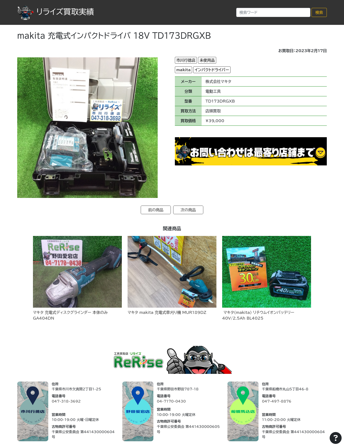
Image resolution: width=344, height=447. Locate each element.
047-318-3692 (66, 401)
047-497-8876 (276, 401)
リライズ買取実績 (55, 12)
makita (183, 70)
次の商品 (188, 210)
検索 (319, 12)
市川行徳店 (185, 60)
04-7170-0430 (171, 401)
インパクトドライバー (212, 70)
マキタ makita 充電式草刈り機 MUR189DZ (167, 312)
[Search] (273, 12)
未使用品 (207, 60)
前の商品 (155, 210)
